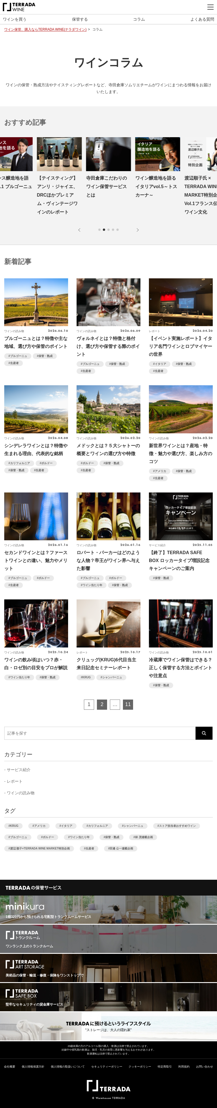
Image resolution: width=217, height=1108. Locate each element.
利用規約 (184, 1066)
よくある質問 (202, 19)
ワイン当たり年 (92, 585)
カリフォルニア (20, 463)
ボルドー (47, 463)
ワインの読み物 (20, 793)
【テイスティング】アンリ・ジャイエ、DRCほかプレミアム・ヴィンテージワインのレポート (106, 195)
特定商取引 (165, 1066)
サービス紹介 (19, 769)
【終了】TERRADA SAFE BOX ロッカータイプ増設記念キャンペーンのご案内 (179, 560)
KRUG (87, 677)
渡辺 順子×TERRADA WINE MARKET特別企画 (40, 848)
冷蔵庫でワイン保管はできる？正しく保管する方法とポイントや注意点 (180, 667)
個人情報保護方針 (33, 1066)
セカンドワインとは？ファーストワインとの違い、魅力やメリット (36, 560)
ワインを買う (15, 19)
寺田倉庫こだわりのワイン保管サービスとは (155, 186)
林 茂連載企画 (144, 837)
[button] (80, 230)
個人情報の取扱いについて (68, 1066)
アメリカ (160, 471)
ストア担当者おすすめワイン (177, 825)
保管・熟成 (45, 356)
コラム (139, 19)
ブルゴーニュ (18, 356)
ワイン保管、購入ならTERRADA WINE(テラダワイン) (45, 29)
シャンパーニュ (112, 677)
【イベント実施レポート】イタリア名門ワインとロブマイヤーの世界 (180, 346)
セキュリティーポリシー (106, 1066)
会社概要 (9, 1066)
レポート (15, 781)
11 (128, 704)
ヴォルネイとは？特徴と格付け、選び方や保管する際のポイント (108, 346)
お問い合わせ (204, 1066)
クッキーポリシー (140, 1066)
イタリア (160, 363)
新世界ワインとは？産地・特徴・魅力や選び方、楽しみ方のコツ (180, 453)
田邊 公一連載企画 (121, 848)
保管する (80, 19)
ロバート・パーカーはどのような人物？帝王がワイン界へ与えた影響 (108, 560)
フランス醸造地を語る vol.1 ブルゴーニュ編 (58, 186)
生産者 (14, 363)
